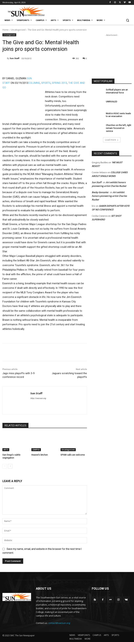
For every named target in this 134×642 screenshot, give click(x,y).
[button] (127, 20)
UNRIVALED (111, 101)
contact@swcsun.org (59, 623)
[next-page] (10, 466)
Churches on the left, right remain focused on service (118, 128)
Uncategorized (18, 29)
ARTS (5, 449)
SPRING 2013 (59, 83)
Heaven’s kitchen (39, 455)
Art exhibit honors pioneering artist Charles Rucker (109, 196)
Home (5, 29)
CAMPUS (36, 449)
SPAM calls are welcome (73, 455)
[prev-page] (4, 466)
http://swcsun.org (38, 398)
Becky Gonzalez (100, 192)
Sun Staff (14, 58)
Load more (111, 139)
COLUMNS (34, 83)
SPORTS (46, 83)
